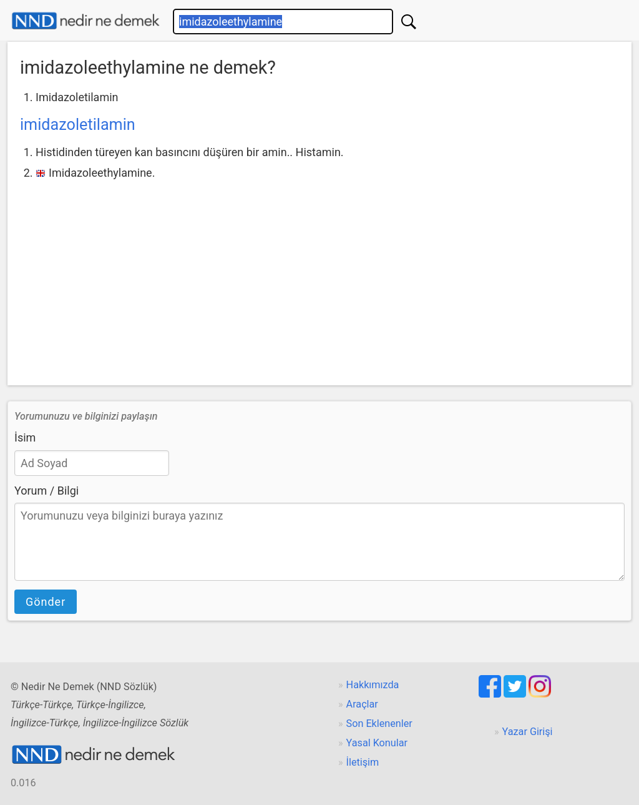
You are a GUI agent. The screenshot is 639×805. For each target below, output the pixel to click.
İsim (25, 437)
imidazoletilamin (77, 125)
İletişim (362, 762)
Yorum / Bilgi (46, 490)
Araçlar (362, 704)
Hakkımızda (372, 685)
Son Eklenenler (379, 723)
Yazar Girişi (527, 732)
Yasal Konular (376, 743)
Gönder (46, 601)
